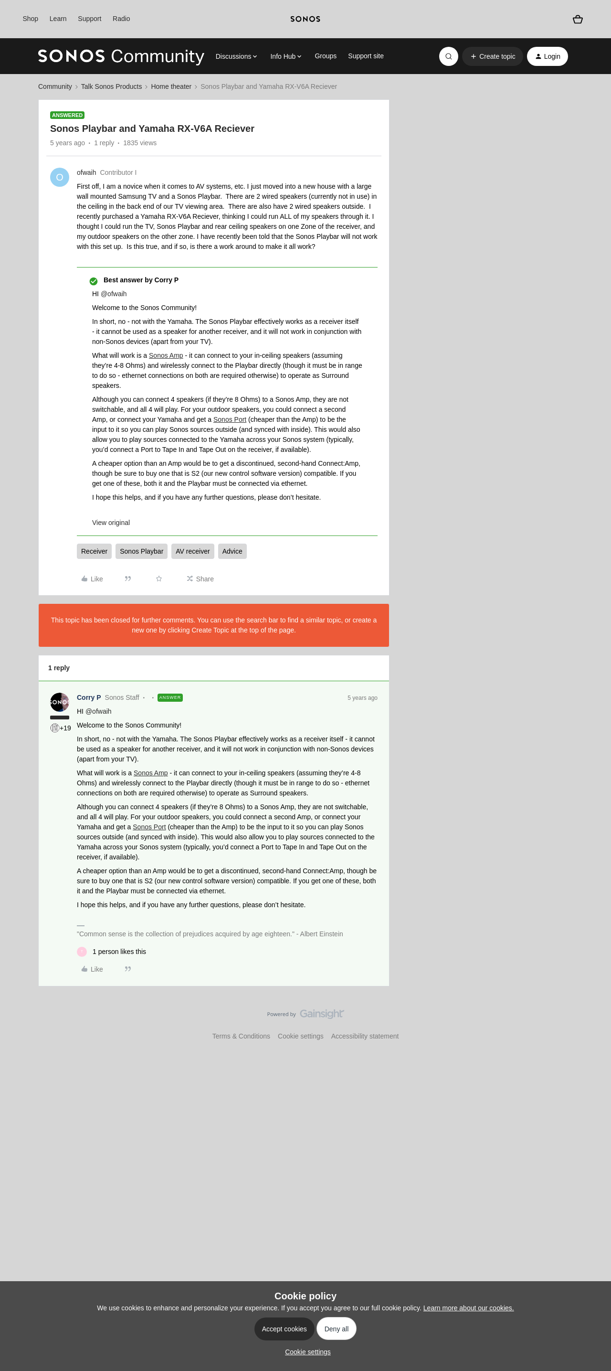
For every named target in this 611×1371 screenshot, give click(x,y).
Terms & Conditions (241, 1036)
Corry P (89, 697)
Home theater (171, 86)
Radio (121, 18)
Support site (366, 56)
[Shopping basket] (578, 19)
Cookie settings (301, 1036)
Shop (30, 18)
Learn (58, 18)
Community (55, 86)
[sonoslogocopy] (305, 19)
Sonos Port (229, 419)
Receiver (94, 551)
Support (89, 18)
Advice (232, 551)
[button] (492, 56)
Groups (326, 56)
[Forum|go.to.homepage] (121, 56)
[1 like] (111, 952)
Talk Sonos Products (111, 86)
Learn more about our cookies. (468, 1308)
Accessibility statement (365, 1036)
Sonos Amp (166, 355)
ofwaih (86, 172)
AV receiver (193, 551)
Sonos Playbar (141, 551)
